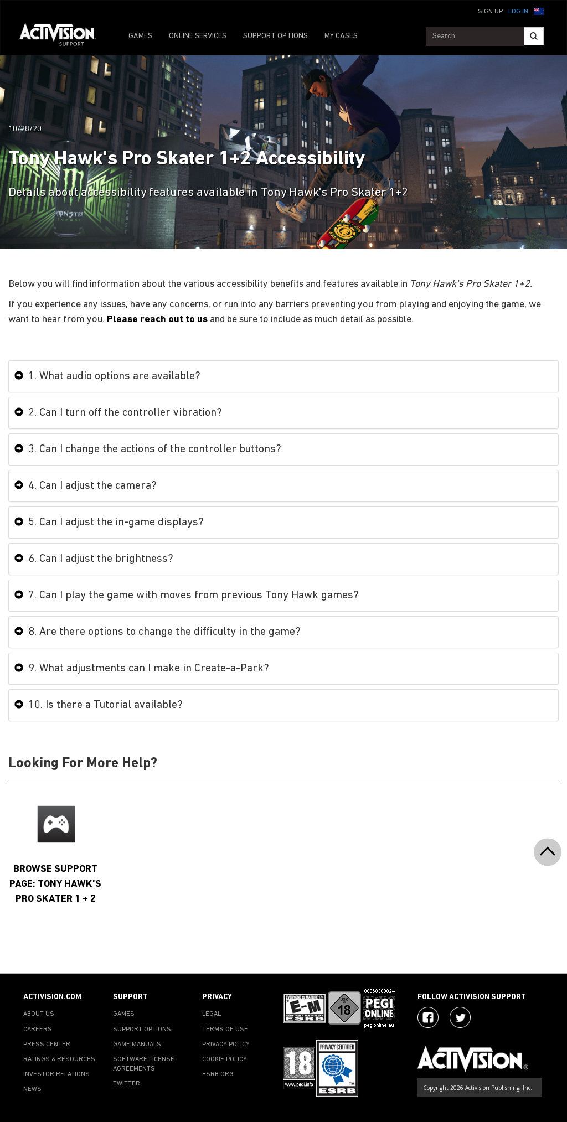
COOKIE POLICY (224, 1059)
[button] (539, 10)
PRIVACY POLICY (226, 1044)
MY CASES (341, 36)
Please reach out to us (157, 319)
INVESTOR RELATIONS (56, 1074)
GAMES (140, 36)
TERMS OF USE (225, 1029)
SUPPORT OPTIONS (275, 36)
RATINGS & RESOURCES (59, 1059)
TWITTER (126, 1083)
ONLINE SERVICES (197, 36)
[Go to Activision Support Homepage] (63, 36)
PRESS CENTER (46, 1044)
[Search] (534, 36)
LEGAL (211, 1014)
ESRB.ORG (218, 1074)
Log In (518, 11)
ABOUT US (38, 1014)
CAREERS (37, 1029)
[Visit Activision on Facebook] (428, 1017)
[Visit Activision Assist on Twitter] (460, 1017)
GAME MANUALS (137, 1044)
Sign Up (490, 11)
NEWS (32, 1089)
